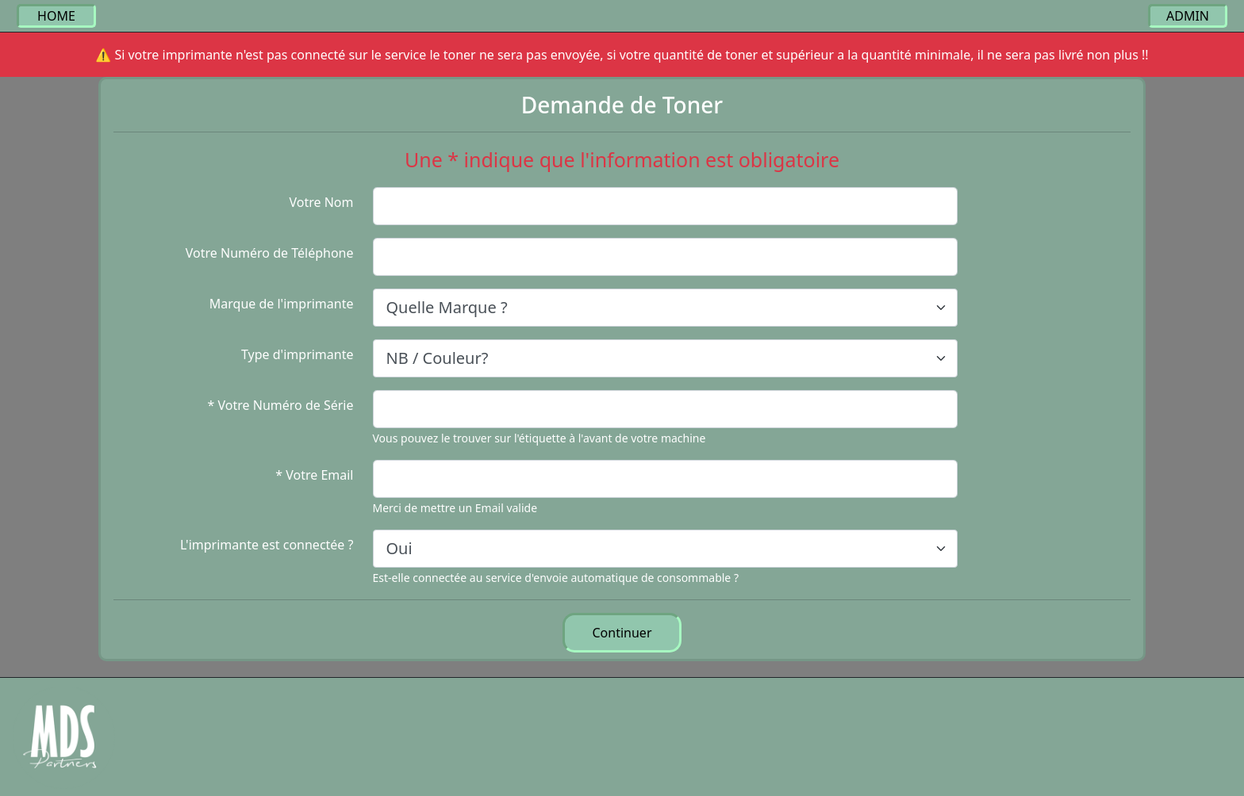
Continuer (622, 632)
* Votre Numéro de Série (281, 405)
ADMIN (1187, 16)
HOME (56, 16)
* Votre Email (314, 475)
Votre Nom (321, 202)
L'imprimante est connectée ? (267, 544)
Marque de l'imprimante (281, 303)
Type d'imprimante (297, 354)
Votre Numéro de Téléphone (270, 253)
